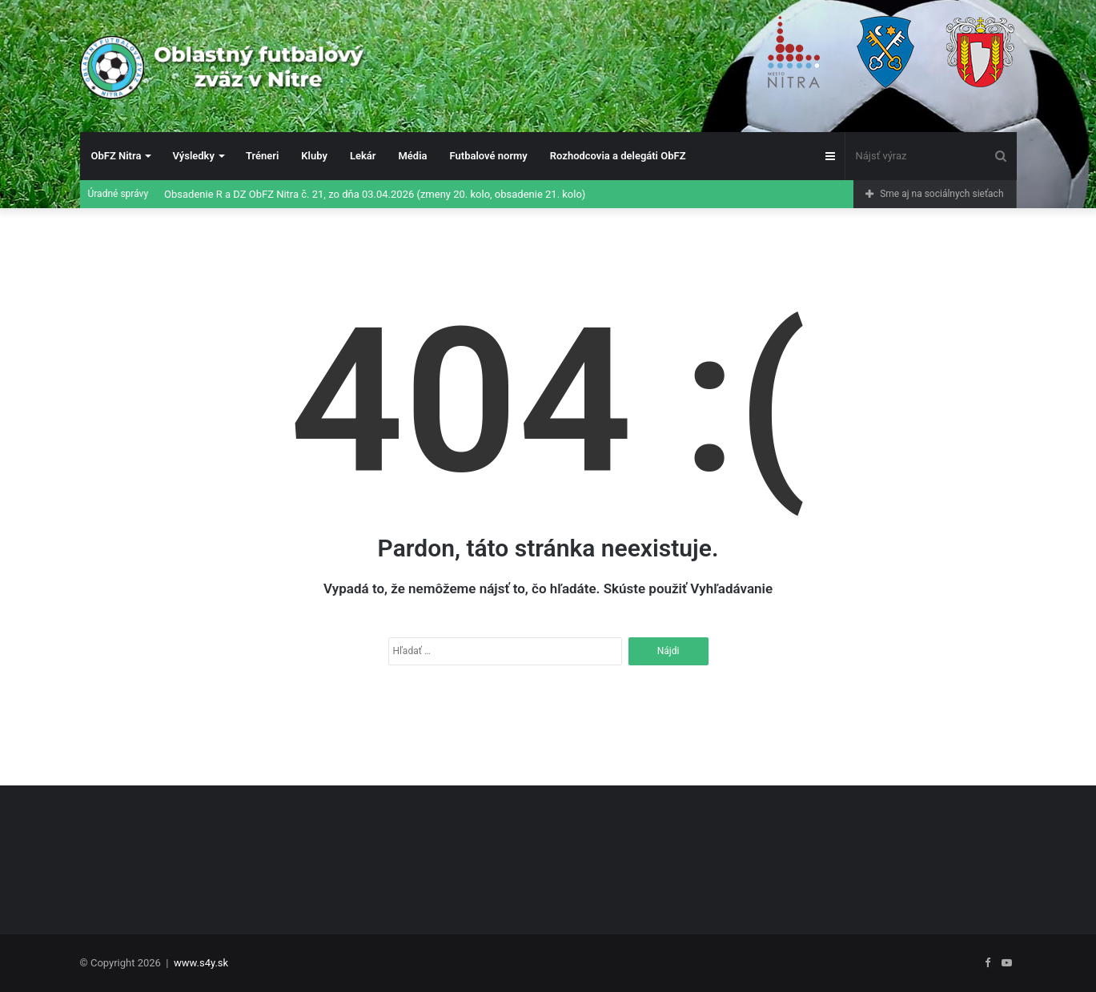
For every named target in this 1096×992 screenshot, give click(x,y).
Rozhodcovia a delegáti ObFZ (618, 156)
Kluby (314, 156)
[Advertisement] (548, 845)
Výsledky (193, 156)
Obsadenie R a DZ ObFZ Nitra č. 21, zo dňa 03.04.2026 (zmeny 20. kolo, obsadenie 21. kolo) (374, 194)
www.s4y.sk (201, 963)
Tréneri (262, 156)
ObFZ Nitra (116, 156)
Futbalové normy (489, 156)
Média (412, 156)
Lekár (363, 156)
